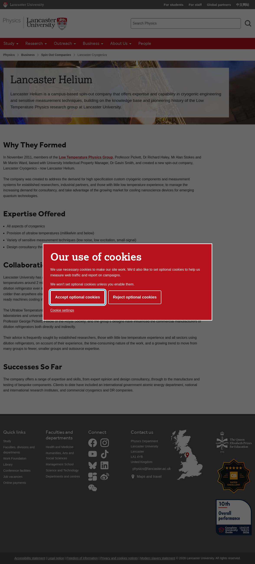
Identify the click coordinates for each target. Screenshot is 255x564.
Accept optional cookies (77, 297)
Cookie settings (62, 310)
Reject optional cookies (135, 297)
